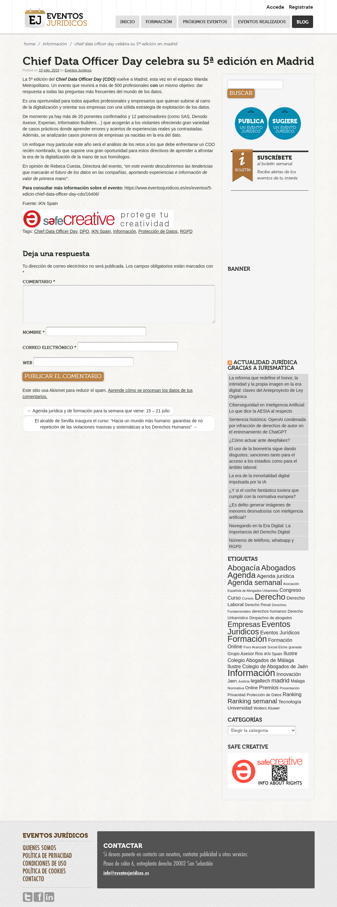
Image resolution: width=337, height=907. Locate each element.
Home (29, 44)
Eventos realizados (262, 21)
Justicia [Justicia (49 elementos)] (243, 681)
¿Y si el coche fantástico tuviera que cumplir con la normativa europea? (264, 493)
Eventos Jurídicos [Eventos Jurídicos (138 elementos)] (280, 632)
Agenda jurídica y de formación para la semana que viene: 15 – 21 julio (98, 410)
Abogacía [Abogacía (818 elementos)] (244, 568)
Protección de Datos (158, 231)
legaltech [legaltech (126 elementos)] (260, 680)
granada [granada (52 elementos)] (295, 647)
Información (55, 44)
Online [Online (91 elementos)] (251, 687)
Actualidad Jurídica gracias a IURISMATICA (262, 365)
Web (27, 362)
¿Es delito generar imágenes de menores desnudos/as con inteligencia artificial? (266, 511)
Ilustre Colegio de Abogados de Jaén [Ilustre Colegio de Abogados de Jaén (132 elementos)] (268, 666)
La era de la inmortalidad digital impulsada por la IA (259, 478)
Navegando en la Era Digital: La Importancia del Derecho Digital (260, 528)
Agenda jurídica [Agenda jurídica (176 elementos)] (275, 576)
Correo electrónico (49, 347)
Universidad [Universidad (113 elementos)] (240, 707)
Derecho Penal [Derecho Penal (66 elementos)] (258, 605)
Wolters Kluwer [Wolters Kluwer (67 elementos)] (266, 708)
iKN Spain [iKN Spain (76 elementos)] (273, 653)
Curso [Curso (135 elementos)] (234, 598)
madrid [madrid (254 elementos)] (280, 680)
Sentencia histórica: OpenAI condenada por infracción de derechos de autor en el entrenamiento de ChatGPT (267, 425)
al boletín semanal (270, 166)
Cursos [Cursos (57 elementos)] (247, 598)
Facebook (38, 897)
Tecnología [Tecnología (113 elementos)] (289, 701)
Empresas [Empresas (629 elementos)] (244, 624)
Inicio (127, 21)
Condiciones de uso (44, 863)
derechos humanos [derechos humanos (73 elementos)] (269, 611)
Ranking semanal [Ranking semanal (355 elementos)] (252, 701)
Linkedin (49, 897)
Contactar (122, 846)
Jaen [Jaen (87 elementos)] (232, 680)
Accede (275, 7)
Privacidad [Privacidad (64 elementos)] (237, 695)
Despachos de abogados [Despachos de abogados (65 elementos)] (270, 618)
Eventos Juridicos (78, 70)
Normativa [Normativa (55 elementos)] (236, 688)
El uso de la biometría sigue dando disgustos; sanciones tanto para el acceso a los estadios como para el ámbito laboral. (263, 458)
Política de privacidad (47, 855)
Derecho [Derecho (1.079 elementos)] (270, 596)
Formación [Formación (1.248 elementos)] (247, 639)
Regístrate (301, 7)
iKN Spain (101, 231)
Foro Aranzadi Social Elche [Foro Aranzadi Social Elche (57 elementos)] (265, 647)
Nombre (34, 332)
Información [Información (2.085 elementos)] (251, 673)
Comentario (39, 281)
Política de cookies (44, 871)
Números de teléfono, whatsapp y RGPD (261, 543)
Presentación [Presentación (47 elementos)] (289, 688)
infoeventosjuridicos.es (126, 872)
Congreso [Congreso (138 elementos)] (290, 590)
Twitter (28, 897)
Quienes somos (39, 848)
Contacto (33, 879)
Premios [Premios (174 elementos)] (269, 687)
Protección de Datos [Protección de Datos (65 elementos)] (264, 695)
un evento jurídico (251, 126)
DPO (84, 231)
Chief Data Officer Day (55, 231)
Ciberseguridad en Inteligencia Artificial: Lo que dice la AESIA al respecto (267, 408)
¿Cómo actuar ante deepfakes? (259, 440)
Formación (159, 21)
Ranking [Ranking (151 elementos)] (292, 694)
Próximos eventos (205, 21)
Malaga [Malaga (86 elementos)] (298, 680)
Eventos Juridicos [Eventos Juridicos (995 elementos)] (259, 628)
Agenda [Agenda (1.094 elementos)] (242, 575)
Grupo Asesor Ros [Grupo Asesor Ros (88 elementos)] (245, 653)
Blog (302, 21)
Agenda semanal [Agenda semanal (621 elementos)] (255, 582)
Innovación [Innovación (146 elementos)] (288, 674)
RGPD (186, 231)
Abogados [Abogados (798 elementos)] (278, 568)
